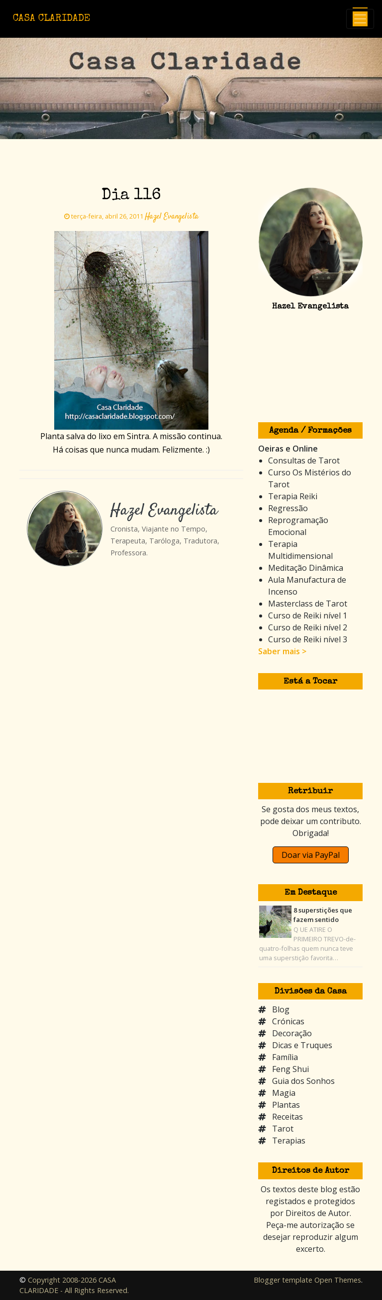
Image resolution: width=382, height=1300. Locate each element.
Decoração (292, 1033)
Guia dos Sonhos (303, 1080)
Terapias (288, 1140)
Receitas (287, 1116)
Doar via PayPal (311, 854)
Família (285, 1057)
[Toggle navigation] (360, 19)
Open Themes (337, 1280)
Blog (280, 1009)
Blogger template (283, 1280)
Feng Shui (290, 1069)
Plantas (286, 1104)
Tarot (282, 1128)
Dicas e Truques (302, 1045)
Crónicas (288, 1021)
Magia (283, 1092)
